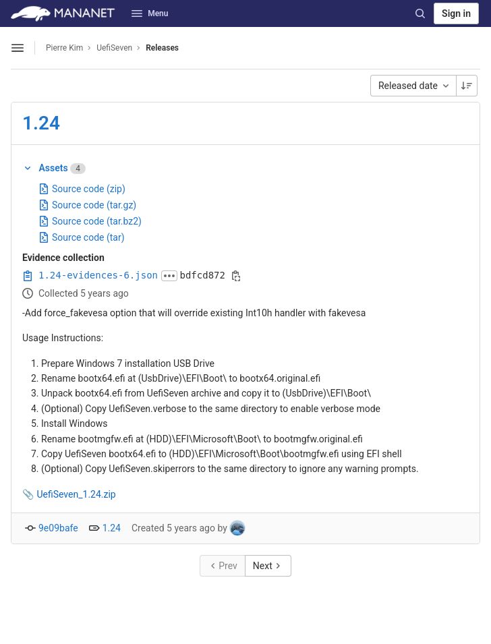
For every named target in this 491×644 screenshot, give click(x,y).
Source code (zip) (81, 188)
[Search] (420, 13)
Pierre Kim (64, 48)
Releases (162, 48)
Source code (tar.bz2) (90, 221)
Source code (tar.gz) (87, 205)
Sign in (456, 13)
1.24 (41, 123)
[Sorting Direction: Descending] (467, 85)
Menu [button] (150, 13)
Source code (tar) (81, 237)
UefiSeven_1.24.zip (75, 494)
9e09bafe (58, 528)
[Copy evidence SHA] (236, 276)
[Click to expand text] (169, 275)
